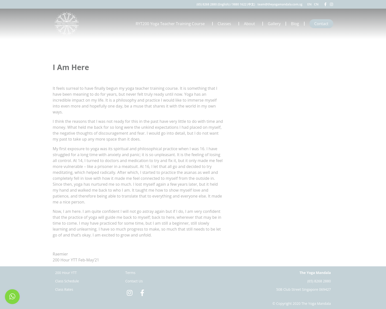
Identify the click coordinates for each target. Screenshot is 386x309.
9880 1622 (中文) (243, 4)
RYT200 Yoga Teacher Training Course (171, 23)
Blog (295, 23)
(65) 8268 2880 (319, 281)
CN (316, 4)
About (250, 23)
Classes (226, 23)
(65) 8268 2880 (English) (212, 4)
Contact (321, 23)
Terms (130, 272)
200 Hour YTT (66, 272)
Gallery (274, 23)
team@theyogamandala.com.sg (279, 4)
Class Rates (64, 289)
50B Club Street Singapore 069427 (303, 289)
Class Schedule (67, 281)
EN (309, 4)
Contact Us (134, 281)
